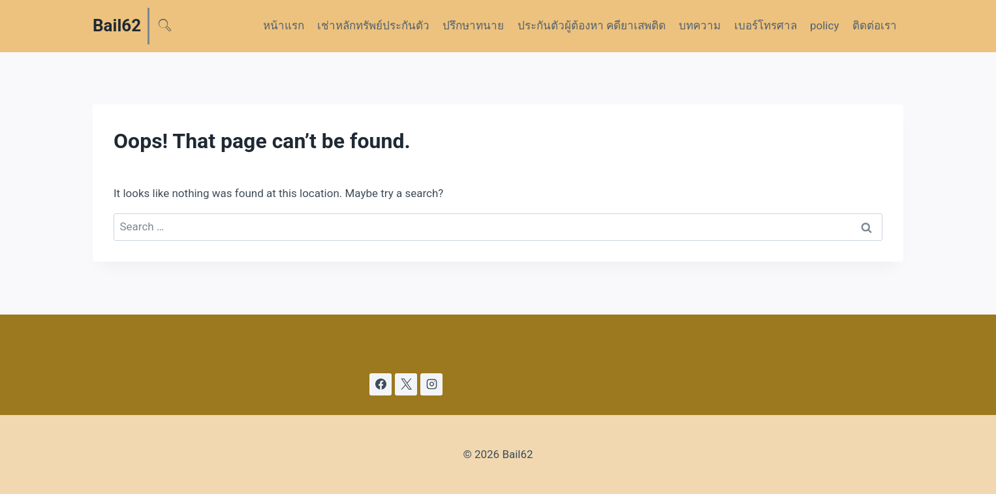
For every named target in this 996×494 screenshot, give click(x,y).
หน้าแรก (283, 25)
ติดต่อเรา (874, 25)
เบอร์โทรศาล (765, 25)
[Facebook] (380, 384)
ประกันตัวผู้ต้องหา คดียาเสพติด (592, 25)
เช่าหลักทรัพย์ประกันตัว (373, 25)
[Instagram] (431, 384)
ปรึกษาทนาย (473, 25)
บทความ (700, 25)
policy (824, 25)
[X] (406, 384)
